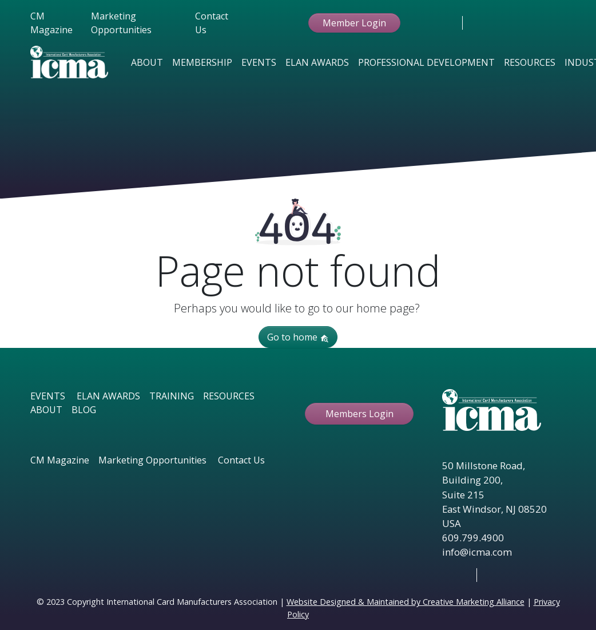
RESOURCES (229, 396)
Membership (202, 62)
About (147, 62)
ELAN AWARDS (108, 396)
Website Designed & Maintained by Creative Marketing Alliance (406, 601)
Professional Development (426, 62)
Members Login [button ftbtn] (359, 413)
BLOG (83, 409)
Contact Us (211, 23)
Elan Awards (317, 62)
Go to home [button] (298, 337)
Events (258, 62)
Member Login (354, 23)
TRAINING (171, 396)
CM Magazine (51, 23)
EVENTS (47, 396)
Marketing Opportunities (121, 23)
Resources (529, 62)
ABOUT (46, 409)
